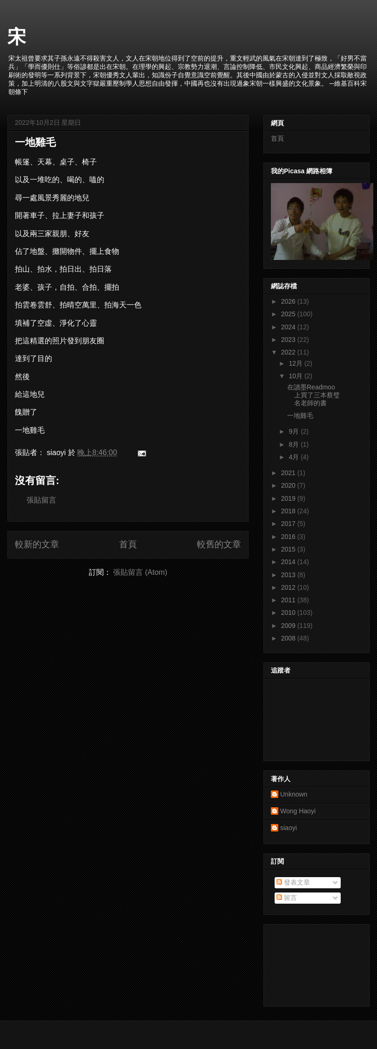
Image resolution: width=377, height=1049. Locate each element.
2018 (289, 511)
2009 (289, 625)
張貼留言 (41, 500)
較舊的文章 (219, 544)
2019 (289, 498)
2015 (289, 549)
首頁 (128, 544)
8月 (295, 444)
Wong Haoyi (298, 811)
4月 (295, 457)
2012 (289, 587)
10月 (296, 376)
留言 (286, 897)
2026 (289, 301)
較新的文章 (37, 544)
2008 (289, 638)
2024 (289, 327)
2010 (289, 612)
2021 (289, 473)
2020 (289, 485)
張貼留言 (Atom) (140, 572)
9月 (295, 431)
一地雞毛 (35, 142)
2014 (289, 561)
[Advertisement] (313, 963)
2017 (289, 523)
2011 (289, 600)
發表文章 (293, 882)
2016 (289, 536)
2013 (289, 575)
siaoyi (288, 827)
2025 (289, 314)
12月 (296, 363)
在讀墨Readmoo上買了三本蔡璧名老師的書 (313, 395)
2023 (289, 339)
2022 (289, 352)
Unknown (293, 794)
